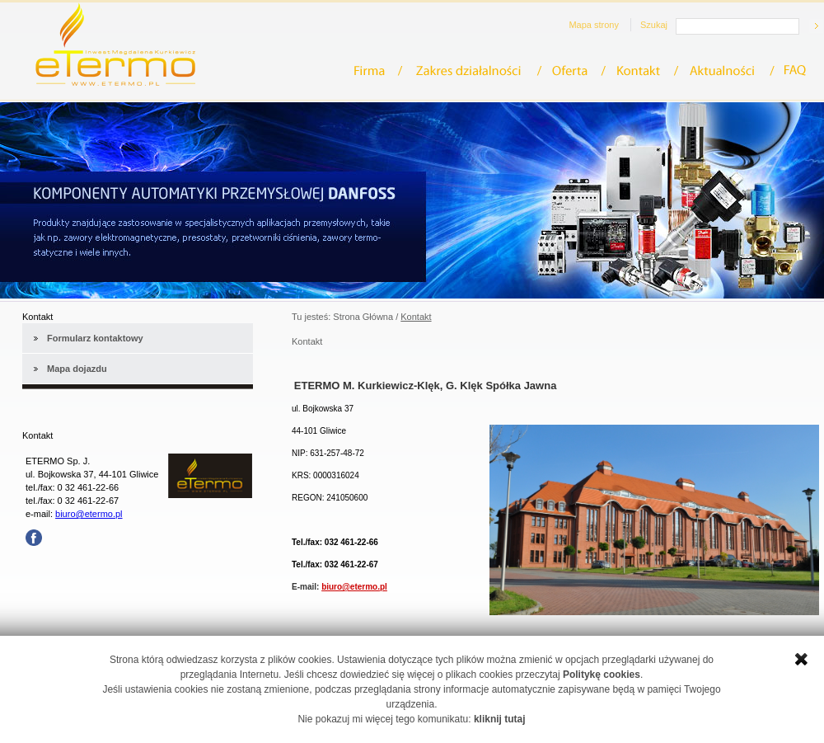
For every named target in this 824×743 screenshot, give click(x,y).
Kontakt (643, 71)
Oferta (575, 71)
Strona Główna (363, 317)
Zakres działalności (473, 71)
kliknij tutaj (500, 719)
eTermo (115, 44)
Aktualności (728, 71)
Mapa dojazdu (77, 369)
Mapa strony (594, 25)
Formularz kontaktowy (95, 338)
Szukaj (653, 25)
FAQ (796, 71)
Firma (378, 71)
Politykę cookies (601, 674)
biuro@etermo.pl (88, 514)
